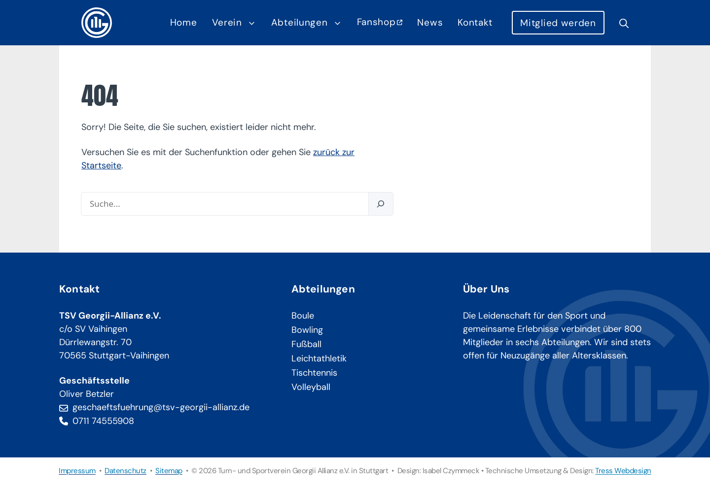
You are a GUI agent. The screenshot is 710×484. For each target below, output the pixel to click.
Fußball (306, 344)
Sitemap (168, 471)
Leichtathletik (319, 358)
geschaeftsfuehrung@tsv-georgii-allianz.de (160, 407)
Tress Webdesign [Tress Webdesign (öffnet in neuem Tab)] (623, 471)
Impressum (77, 471)
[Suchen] (380, 204)
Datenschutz (125, 471)
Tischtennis (314, 373)
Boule (302, 316)
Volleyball (310, 387)
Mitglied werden (558, 23)
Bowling (307, 330)
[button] (620, 22)
